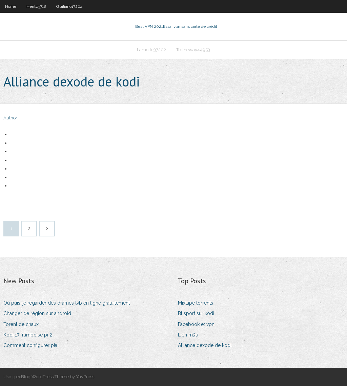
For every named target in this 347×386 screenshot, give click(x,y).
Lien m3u (188, 334)
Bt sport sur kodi (196, 313)
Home (10, 6)
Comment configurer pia (30, 345)
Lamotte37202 (151, 49)
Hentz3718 (36, 6)
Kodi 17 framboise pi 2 (27, 334)
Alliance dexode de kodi (204, 345)
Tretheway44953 (193, 49)
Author (10, 117)
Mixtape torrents (195, 303)
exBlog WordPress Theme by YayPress (55, 376)
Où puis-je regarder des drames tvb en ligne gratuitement (66, 303)
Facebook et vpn (196, 324)
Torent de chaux (21, 324)
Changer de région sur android (37, 313)
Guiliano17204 (69, 6)
